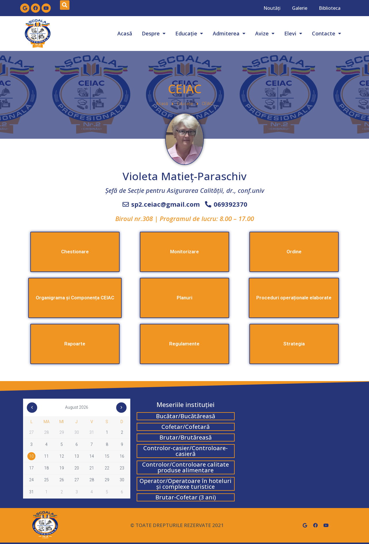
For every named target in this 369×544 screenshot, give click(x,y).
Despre (153, 33)
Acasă (124, 33)
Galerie (299, 8)
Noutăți (271, 8)
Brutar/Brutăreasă (185, 437)
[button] (184, 221)
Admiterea (229, 33)
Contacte (326, 33)
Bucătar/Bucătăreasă (185, 416)
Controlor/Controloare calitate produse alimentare (185, 467)
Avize (264, 33)
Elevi (293, 33)
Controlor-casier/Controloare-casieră (185, 451)
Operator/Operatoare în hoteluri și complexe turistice (185, 483)
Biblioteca (329, 8)
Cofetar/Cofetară (185, 427)
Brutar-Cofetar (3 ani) (185, 497)
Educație (189, 33)
